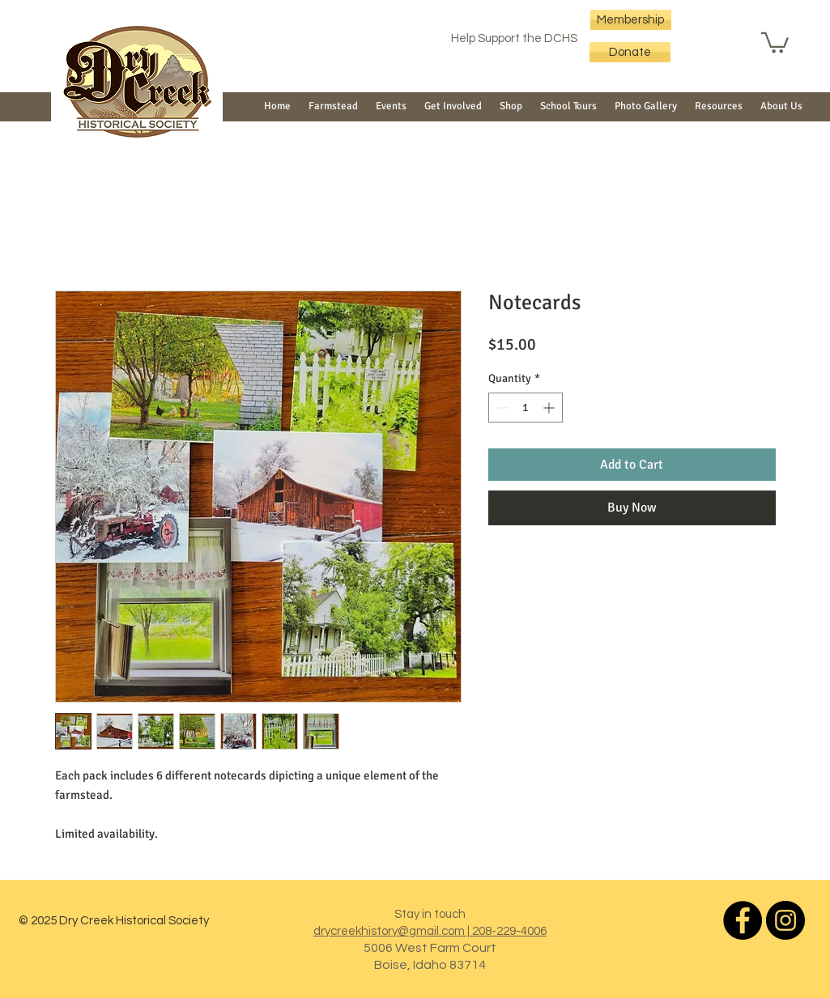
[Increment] (550, 407)
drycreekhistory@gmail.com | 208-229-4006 (430, 931)
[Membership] (630, 20)
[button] (775, 41)
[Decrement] (501, 407)
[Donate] (630, 52)
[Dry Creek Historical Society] (742, 920)
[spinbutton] (525, 407)
